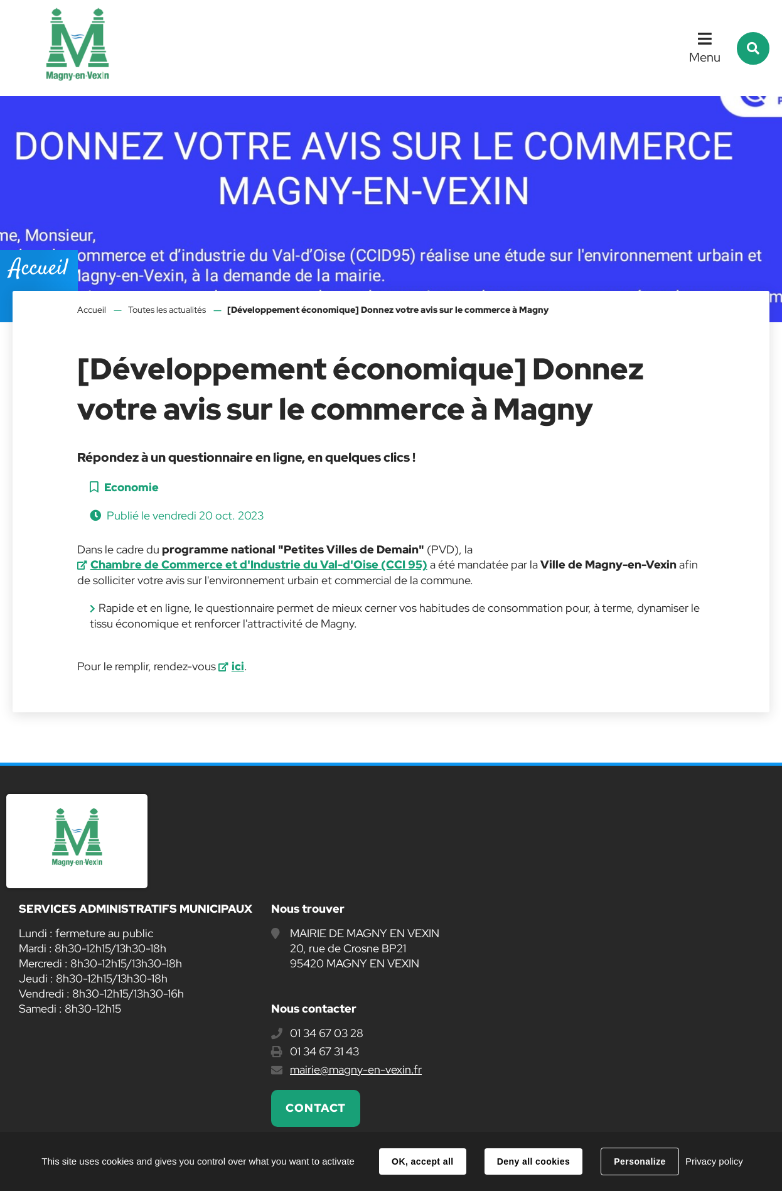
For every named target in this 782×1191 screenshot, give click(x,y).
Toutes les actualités (167, 309)
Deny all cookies (533, 1161)
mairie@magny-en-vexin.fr (356, 1069)
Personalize (639, 1161)
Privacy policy (714, 1161)
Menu (704, 57)
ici (238, 666)
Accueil (91, 309)
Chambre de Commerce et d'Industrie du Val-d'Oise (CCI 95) (258, 564)
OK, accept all (422, 1161)
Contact (316, 1108)
